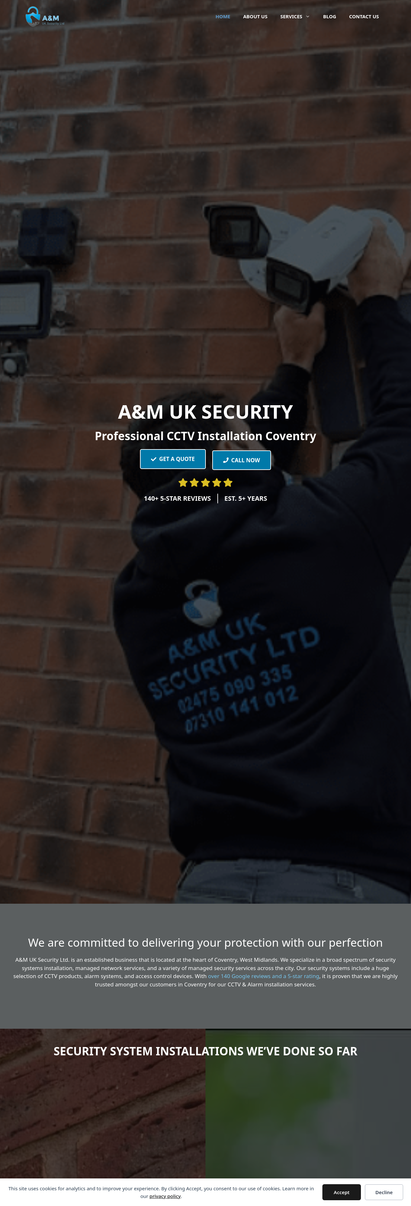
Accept (341, 1192)
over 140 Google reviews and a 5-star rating (263, 976)
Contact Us (364, 16)
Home (222, 16)
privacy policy (165, 1196)
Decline (384, 1192)
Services (298, 16)
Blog (329, 16)
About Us (255, 16)
